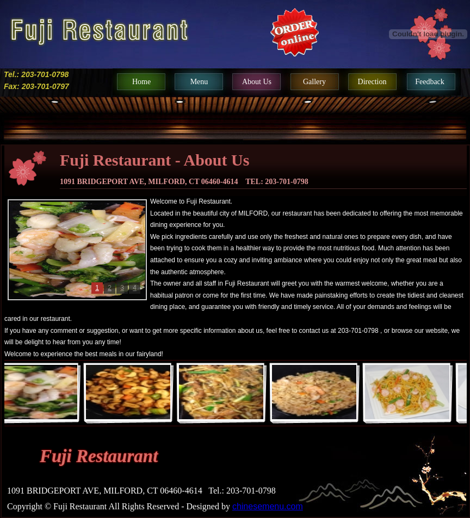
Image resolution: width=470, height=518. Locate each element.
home (141, 82)
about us (256, 82)
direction (372, 82)
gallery (314, 82)
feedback (429, 82)
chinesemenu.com (267, 506)
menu (199, 82)
